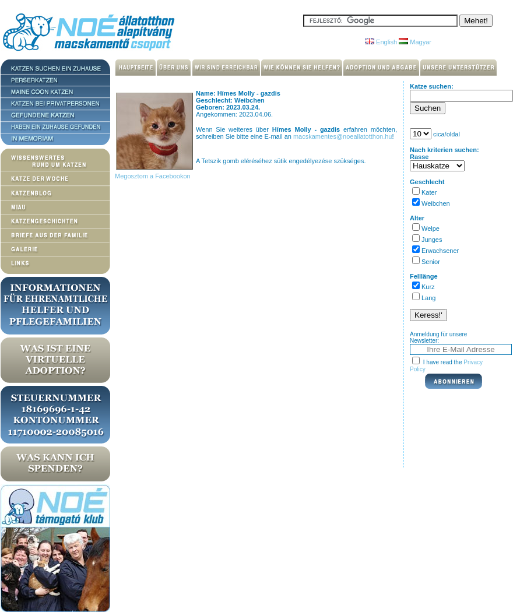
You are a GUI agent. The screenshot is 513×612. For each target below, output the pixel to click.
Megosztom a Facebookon (152, 176)
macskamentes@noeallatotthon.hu (342, 136)
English (381, 41)
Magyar (415, 41)
